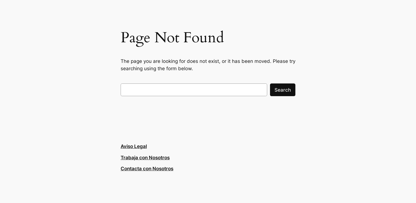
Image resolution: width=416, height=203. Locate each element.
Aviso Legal (134, 146)
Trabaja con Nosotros (145, 157)
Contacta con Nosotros (147, 168)
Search (283, 90)
